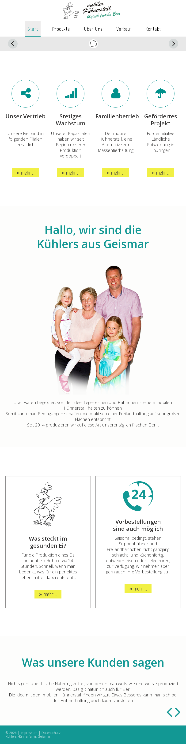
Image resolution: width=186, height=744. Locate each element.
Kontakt (153, 29)
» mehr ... (25, 172)
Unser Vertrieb (25, 116)
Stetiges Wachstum (70, 119)
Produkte (61, 29)
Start (32, 29)
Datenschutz (51, 732)
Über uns (93, 29)
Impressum (29, 732)
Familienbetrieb (117, 116)
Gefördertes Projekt (160, 119)
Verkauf (124, 29)
